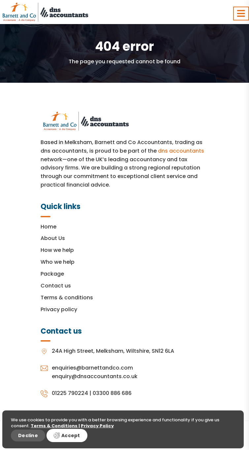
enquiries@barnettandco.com (92, 368)
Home (48, 226)
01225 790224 (70, 393)
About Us (53, 238)
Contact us (56, 285)
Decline (28, 435)
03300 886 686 (112, 393)
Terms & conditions (67, 297)
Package (52, 274)
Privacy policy (59, 309)
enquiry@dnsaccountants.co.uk (95, 376)
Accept (67, 435)
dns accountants (181, 151)
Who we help (58, 262)
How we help (57, 250)
